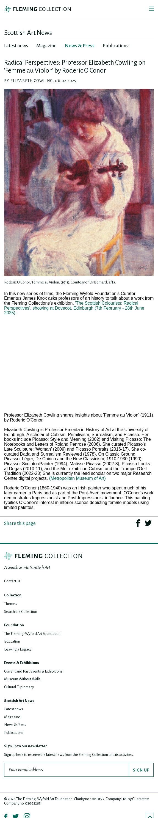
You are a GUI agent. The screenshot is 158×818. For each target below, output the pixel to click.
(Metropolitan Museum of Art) (77, 478)
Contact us (12, 581)
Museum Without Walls (22, 679)
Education (12, 641)
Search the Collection (20, 612)
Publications (13, 733)
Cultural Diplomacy (19, 687)
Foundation (14, 625)
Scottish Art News (19, 701)
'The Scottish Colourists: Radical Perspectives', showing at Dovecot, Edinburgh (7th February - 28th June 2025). (74, 308)
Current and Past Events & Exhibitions (33, 671)
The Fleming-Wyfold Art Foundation (32, 634)
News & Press (15, 725)
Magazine (12, 717)
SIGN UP (141, 770)
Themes (10, 604)
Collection (12, 595)
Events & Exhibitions (21, 663)
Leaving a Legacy (17, 649)
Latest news (13, 709)
